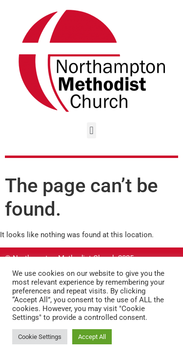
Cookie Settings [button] (39, 336)
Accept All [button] (92, 336)
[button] (91, 130)
